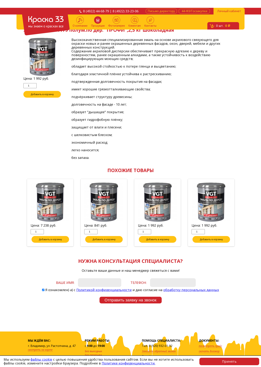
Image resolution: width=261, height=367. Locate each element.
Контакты (150, 21)
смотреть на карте (40, 349)
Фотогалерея (116, 21)
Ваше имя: (65, 283)
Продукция (98, 21)
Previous (20, 213)
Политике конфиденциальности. (128, 363)
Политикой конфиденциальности (104, 290)
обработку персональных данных (191, 290)
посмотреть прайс (210, 346)
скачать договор (209, 351)
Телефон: (138, 283)
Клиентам (134, 21)
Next (240, 213)
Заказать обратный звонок (159, 351)
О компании (80, 21)
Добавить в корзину (42, 94)
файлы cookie (41, 359)
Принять (229, 361)
